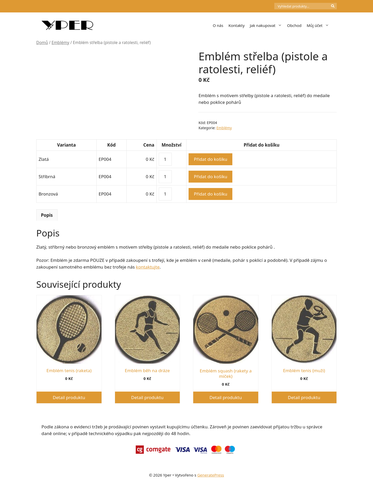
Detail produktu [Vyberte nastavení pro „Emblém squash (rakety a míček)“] (226, 397)
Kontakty (236, 25)
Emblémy (60, 42)
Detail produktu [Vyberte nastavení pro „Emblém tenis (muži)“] (304, 397)
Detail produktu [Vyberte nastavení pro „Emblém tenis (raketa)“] (69, 397)
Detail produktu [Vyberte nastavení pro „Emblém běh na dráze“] (147, 397)
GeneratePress (210, 475)
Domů (42, 42)
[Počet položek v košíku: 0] (265, 6)
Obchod (294, 25)
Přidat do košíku (210, 159)
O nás (218, 25)
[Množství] (165, 159)
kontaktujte (148, 267)
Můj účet (319, 25)
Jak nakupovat (267, 25)
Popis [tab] (47, 215)
